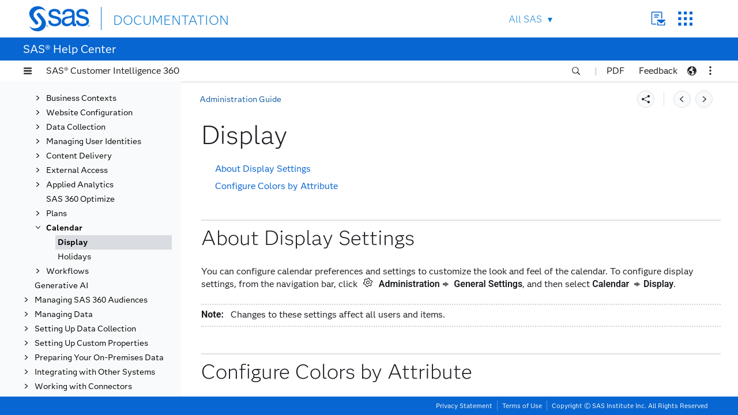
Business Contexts (81, 98)
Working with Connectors (83, 386)
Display (73, 242)
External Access (77, 170)
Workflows (67, 271)
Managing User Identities (93, 141)
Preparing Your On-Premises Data (99, 358)
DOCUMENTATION (155, 18)
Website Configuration (89, 113)
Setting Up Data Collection (85, 329)
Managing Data (64, 314)
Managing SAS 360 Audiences (91, 300)
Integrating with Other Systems (95, 372)
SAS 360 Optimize (80, 199)
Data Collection (76, 127)
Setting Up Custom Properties (91, 343)
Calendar (64, 228)
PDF (615, 70)
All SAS (525, 19)
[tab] (113, 242)
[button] (27, 71)
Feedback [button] (658, 70)
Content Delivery (79, 156)
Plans (56, 213)
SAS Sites (685, 19)
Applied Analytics (80, 185)
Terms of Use (522, 406)
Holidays (74, 257)
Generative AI (61, 285)
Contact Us (658, 19)
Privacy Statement (464, 406)
